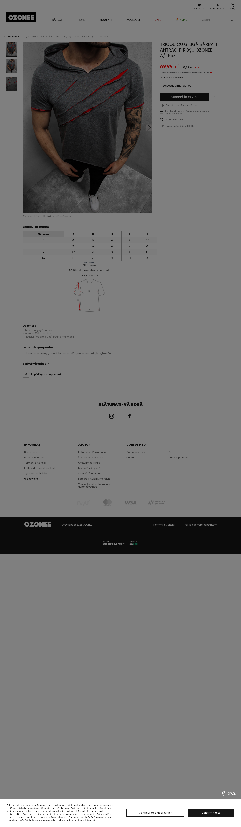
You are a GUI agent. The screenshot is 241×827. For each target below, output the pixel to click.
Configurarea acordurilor (155, 812)
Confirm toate (211, 812)
